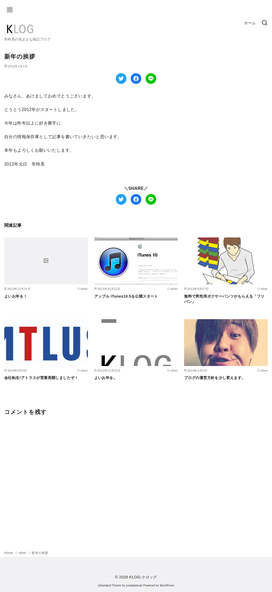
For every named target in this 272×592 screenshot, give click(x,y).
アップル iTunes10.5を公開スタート (126, 296)
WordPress (167, 585)
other (23, 553)
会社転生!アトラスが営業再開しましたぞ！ (41, 378)
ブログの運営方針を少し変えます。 (214, 378)
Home (9, 553)
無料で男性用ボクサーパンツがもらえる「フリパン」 (224, 299)
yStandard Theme (109, 585)
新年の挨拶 (40, 553)
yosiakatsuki (134, 585)
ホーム (250, 23)
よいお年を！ (15, 296)
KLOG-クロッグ (143, 577)
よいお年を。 (105, 378)
